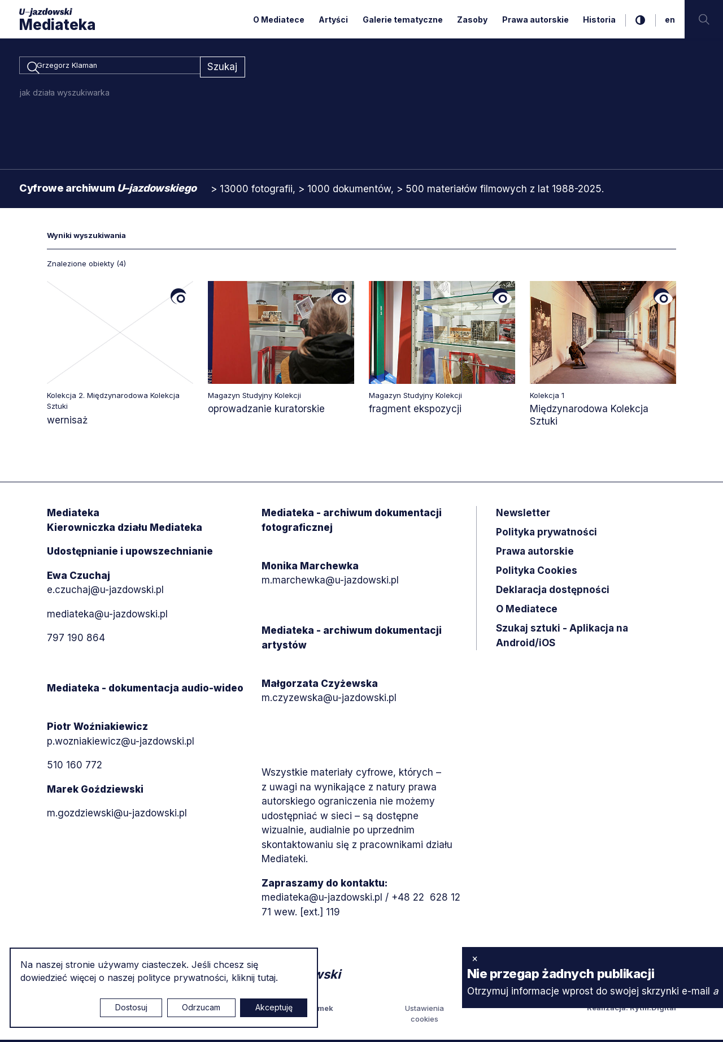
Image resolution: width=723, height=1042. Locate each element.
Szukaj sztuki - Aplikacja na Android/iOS (562, 638)
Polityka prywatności (546, 534)
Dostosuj (131, 1007)
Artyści (333, 19)
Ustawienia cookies (424, 1015)
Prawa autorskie (535, 19)
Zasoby (472, 19)
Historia (599, 19)
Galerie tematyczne (403, 19)
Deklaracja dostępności (552, 592)
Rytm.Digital (653, 1009)
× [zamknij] (475, 958)
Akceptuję (274, 1007)
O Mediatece (278, 19)
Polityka (536, 572)
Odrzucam (201, 1007)
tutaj (267, 977)
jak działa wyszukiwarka (65, 94)
